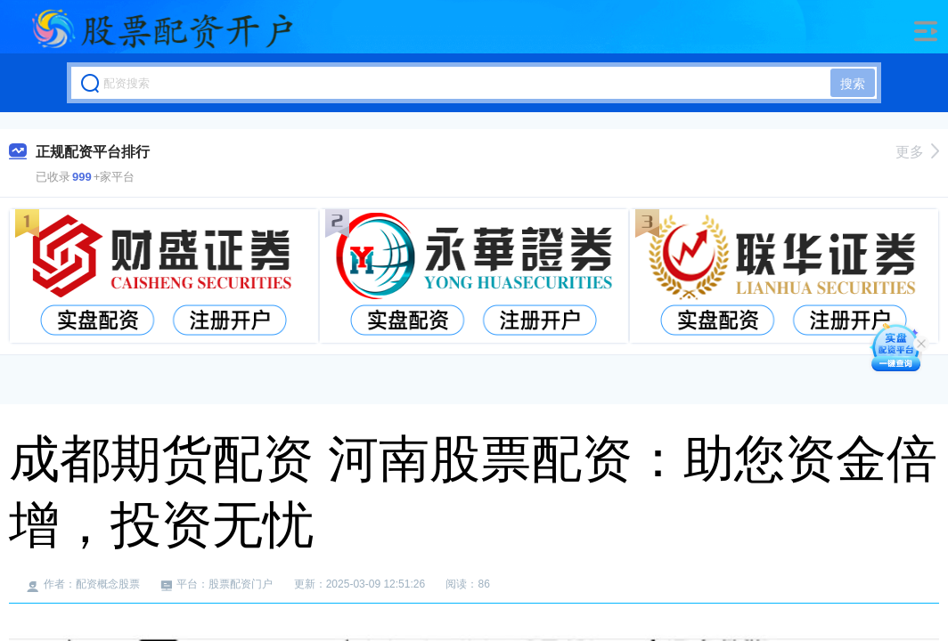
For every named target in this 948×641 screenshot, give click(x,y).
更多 (917, 151)
